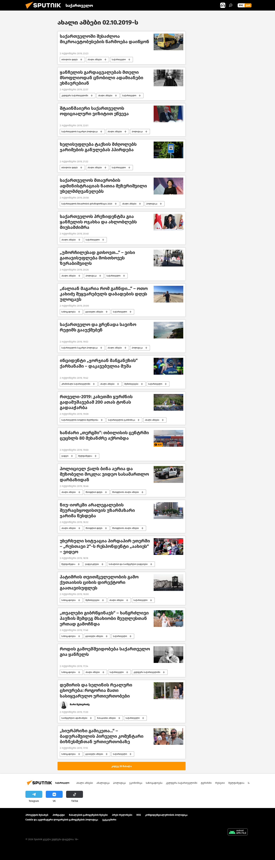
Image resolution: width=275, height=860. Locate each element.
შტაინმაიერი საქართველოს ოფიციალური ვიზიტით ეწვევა (94, 111)
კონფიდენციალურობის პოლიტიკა (166, 814)
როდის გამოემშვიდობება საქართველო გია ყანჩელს (105, 651)
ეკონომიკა (135, 782)
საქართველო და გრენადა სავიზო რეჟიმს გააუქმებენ (98, 327)
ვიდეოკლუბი (92, 564)
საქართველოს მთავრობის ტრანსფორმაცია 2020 (86, 204)
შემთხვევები (131, 384)
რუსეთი (220, 782)
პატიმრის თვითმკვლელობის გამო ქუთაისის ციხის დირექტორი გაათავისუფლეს (99, 582)
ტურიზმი (206, 782)
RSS (138, 814)
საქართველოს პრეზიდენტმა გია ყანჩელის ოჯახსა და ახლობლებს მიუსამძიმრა (98, 222)
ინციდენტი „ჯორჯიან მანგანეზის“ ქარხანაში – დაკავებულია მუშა (99, 363)
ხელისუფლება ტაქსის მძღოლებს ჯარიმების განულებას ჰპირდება (98, 147)
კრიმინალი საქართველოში (75, 384)
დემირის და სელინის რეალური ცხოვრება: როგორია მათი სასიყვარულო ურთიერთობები (96, 690)
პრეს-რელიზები (122, 814)
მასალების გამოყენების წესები (88, 814)
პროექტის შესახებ (36, 814)
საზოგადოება (68, 312)
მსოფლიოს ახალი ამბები (125, 492)
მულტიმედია (85, 456)
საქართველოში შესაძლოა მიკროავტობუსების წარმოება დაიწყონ (104, 39)
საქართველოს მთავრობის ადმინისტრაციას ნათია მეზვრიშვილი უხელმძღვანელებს (103, 186)
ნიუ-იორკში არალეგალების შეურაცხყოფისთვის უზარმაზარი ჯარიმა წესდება (97, 510)
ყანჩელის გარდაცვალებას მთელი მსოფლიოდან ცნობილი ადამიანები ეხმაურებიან (101, 78)
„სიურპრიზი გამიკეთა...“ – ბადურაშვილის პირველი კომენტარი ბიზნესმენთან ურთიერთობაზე (101, 736)
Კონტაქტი (58, 814)
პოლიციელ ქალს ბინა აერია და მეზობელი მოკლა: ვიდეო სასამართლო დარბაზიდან (104, 474)
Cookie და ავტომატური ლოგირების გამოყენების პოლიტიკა (61, 819)
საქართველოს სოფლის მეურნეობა (79, 420)
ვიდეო (64, 456)
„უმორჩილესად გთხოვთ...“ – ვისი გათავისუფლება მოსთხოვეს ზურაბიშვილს (97, 258)
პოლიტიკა (137, 131)
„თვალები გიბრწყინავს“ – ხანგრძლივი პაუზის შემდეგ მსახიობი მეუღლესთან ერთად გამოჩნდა (104, 618)
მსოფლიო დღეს (94, 492)
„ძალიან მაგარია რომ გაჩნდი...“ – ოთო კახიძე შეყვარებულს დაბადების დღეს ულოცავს (104, 294)
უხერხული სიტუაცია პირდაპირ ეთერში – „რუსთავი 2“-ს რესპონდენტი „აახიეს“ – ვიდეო (105, 546)
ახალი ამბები (95, 59)
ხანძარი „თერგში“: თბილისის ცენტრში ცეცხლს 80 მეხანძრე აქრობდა (104, 435)
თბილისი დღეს (69, 59)
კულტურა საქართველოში (74, 95)
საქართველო (119, 59)
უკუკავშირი (109, 819)
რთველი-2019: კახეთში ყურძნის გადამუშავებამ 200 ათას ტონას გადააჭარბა (96, 402)
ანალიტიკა (103, 782)
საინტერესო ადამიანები (74, 718)
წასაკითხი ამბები (106, 718)
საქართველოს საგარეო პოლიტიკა (79, 131)
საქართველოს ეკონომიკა (121, 420)
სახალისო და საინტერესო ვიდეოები (128, 564)
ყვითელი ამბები (94, 312)
